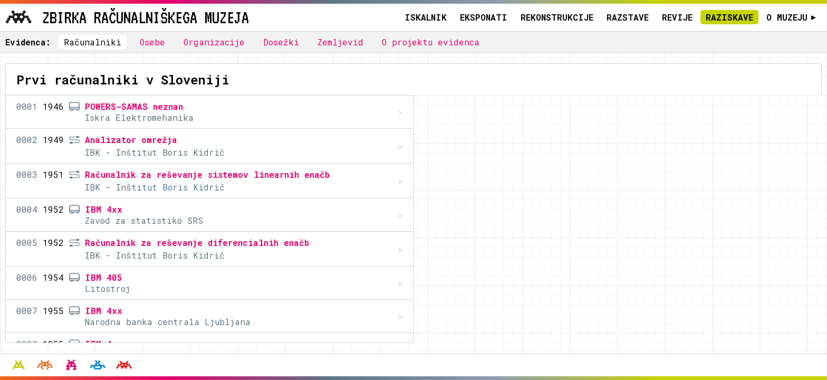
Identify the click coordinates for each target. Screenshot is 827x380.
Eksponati (483, 17)
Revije (677, 17)
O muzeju (791, 17)
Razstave (628, 17)
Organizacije (214, 42)
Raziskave (729, 17)
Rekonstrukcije (557, 17)
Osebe (152, 42)
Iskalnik (426, 17)
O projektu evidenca (430, 42)
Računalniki (92, 42)
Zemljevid (340, 42)
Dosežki (281, 42)
